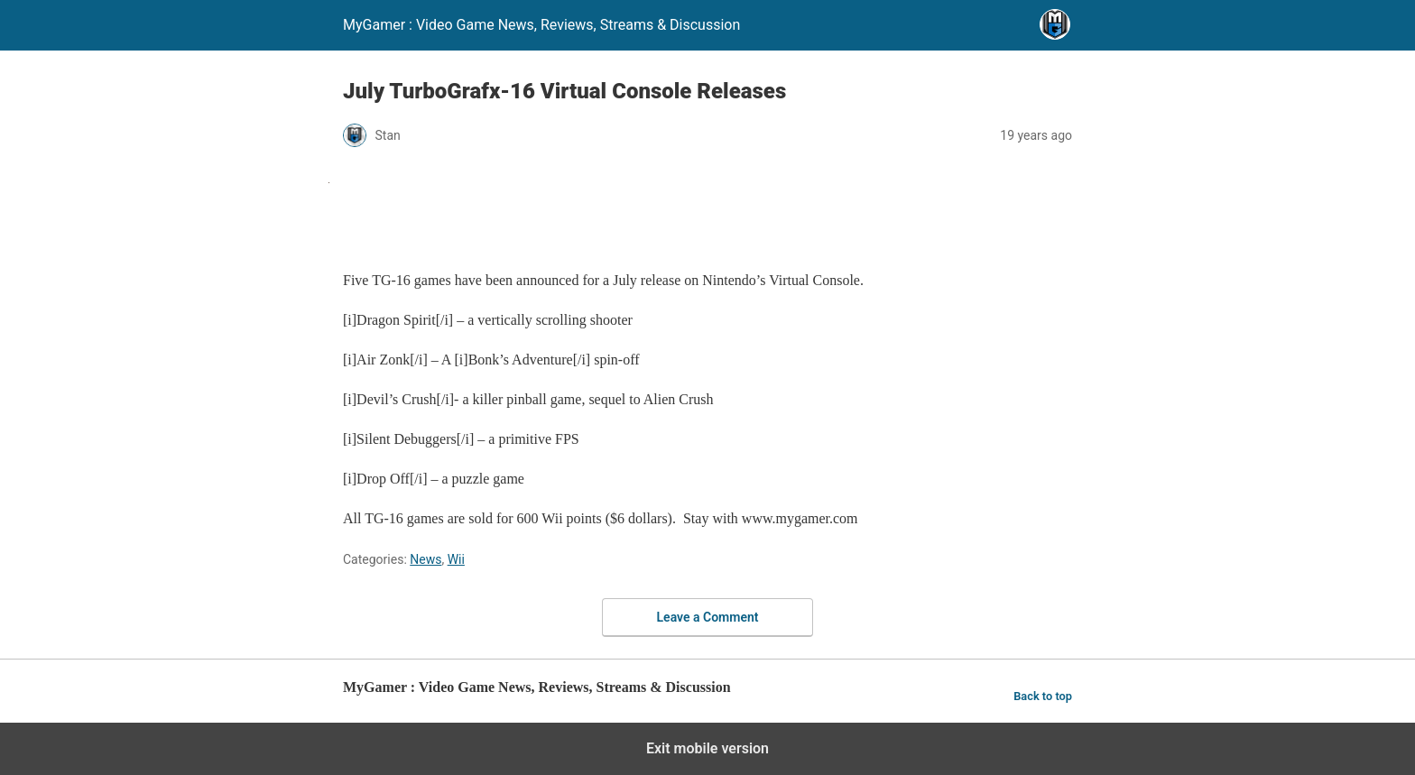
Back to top (1042, 696)
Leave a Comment (708, 617)
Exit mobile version (707, 748)
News (425, 559)
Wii (456, 559)
